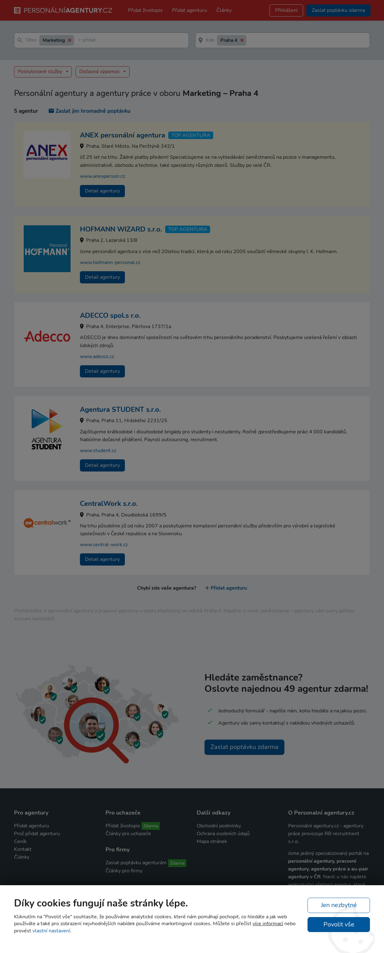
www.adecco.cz (97, 356)
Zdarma (150, 826)
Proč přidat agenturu (37, 833)
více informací (268, 923)
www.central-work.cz (104, 544)
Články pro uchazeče (128, 833)
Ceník (20, 841)
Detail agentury (102, 190)
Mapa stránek (212, 841)
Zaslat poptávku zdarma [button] (338, 10)
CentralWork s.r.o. (109, 503)
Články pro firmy (124, 870)
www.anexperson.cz (102, 176)
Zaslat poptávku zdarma (244, 747)
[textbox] (79, 40)
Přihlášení (286, 10)
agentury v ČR (304, 876)
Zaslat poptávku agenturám (136, 862)
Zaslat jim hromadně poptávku (89, 111)
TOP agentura (190, 135)
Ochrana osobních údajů (223, 833)
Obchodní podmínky (219, 825)
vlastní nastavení (51, 930)
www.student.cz (98, 450)
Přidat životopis (145, 10)
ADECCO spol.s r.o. (110, 315)
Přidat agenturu (189, 10)
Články (224, 10)
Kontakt (23, 849)
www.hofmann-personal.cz (110, 262)
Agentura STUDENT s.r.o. (120, 409)
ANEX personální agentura (122, 135)
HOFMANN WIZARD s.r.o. (121, 229)
